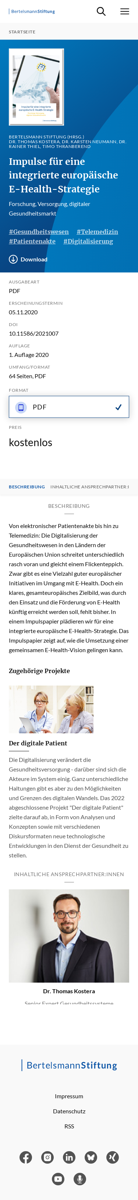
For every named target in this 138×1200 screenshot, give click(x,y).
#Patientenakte (32, 241)
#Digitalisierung (88, 241)
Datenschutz (69, 1110)
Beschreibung (27, 487)
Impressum (69, 1095)
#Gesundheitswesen (39, 231)
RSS (69, 1126)
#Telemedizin (97, 231)
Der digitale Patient (38, 743)
